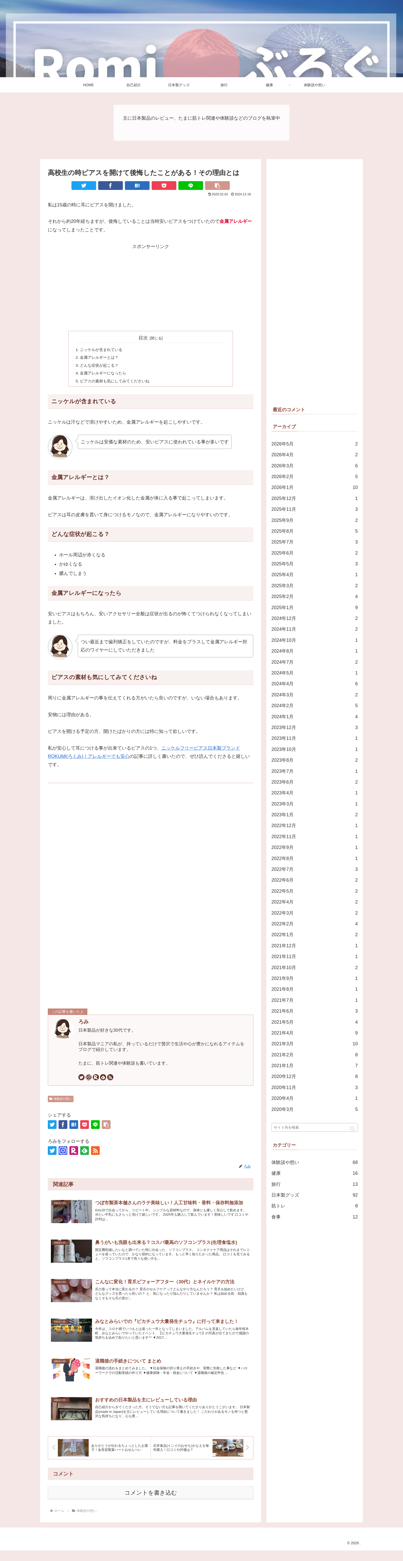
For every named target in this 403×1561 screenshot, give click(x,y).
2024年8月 (314, 651)
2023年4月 (314, 793)
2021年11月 (314, 956)
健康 (314, 1173)
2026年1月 (314, 487)
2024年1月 (314, 717)
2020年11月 (314, 1087)
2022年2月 (314, 924)
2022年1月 (314, 935)
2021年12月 (314, 946)
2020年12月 (314, 1076)
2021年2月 (314, 1055)
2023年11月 (314, 738)
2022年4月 (314, 902)
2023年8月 (314, 760)
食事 (314, 1217)
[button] (352, 1128)
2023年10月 (314, 749)
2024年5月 (314, 673)
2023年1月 (314, 815)
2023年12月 (314, 727)
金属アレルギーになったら (105, 375)
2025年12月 (314, 498)
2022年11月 (314, 836)
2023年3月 (314, 804)
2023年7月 (314, 771)
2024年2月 (314, 705)
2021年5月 (314, 1022)
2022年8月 (314, 858)
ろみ (83, 1024)
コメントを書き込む (150, 1503)
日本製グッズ (314, 1195)
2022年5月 (314, 891)
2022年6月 (314, 880)
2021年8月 (314, 989)
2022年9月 (314, 847)
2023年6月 (314, 782)
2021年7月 (314, 1000)
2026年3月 (314, 466)
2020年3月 (314, 1109)
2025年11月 (314, 509)
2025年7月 (314, 542)
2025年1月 (314, 607)
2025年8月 (314, 531)
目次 (143, 337)
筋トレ (314, 1206)
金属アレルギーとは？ (100, 358)
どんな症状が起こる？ (100, 366)
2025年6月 (314, 553)
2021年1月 (314, 1066)
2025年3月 (314, 586)
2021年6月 (314, 1011)
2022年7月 (314, 869)
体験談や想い (60, 1101)
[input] (314, 1127)
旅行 (314, 1184)
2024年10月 (314, 640)
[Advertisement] (150, 287)
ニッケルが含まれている (102, 349)
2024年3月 (314, 695)
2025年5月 (314, 564)
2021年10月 (314, 967)
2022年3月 (314, 913)
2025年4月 (314, 575)
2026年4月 (314, 455)
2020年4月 (314, 1098)
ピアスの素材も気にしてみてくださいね (117, 383)
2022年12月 (314, 825)
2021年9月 (314, 978)
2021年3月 (314, 1044)
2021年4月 (314, 1033)
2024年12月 (314, 618)
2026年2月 (314, 476)
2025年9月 (314, 520)
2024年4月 (314, 684)
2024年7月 (314, 662)
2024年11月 (314, 629)
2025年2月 (314, 596)
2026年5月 (314, 444)
